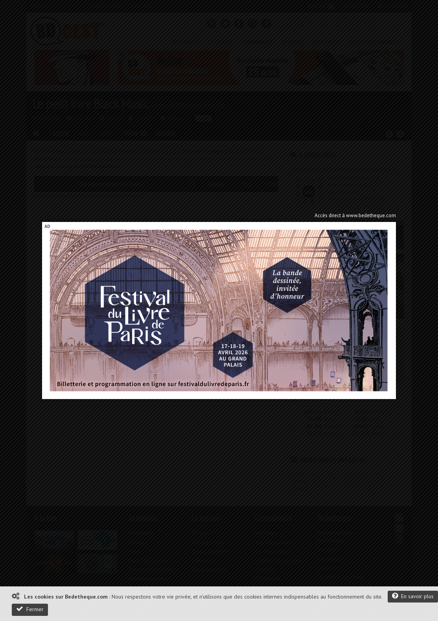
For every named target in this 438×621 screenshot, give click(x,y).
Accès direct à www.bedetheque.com (355, 215)
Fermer (30, 609)
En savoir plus (413, 596)
